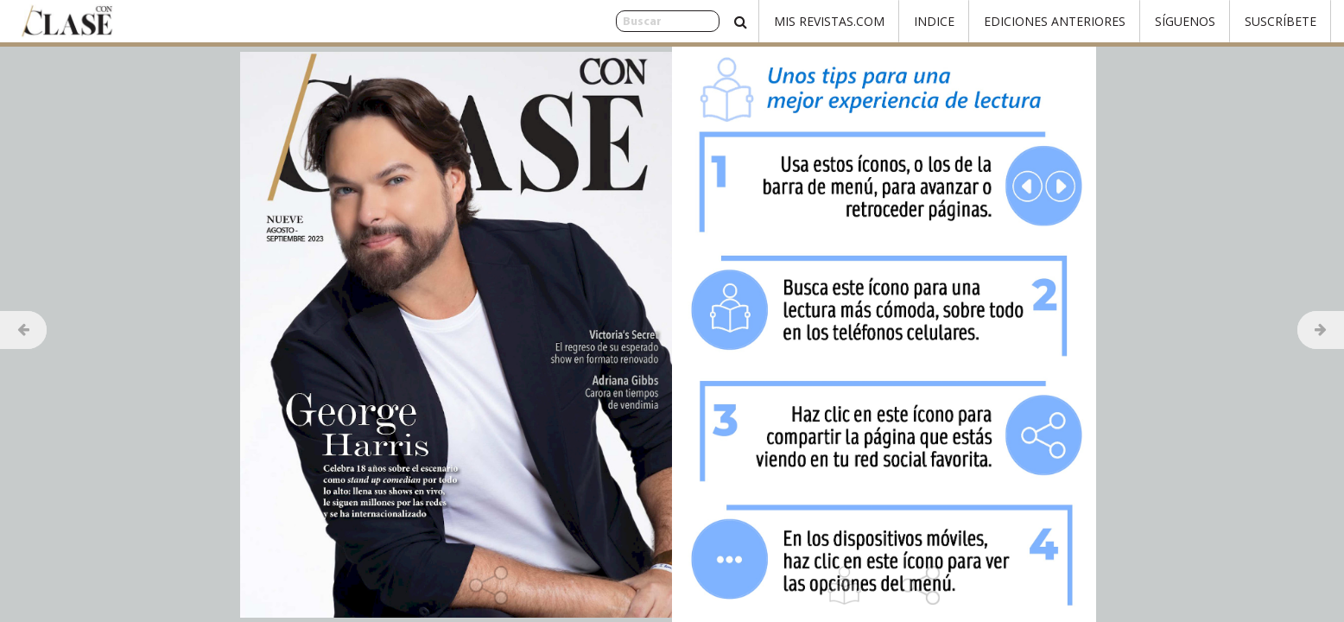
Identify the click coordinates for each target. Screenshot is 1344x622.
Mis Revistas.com (829, 21)
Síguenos (1185, 21)
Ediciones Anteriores (1054, 21)
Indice (934, 21)
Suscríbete (1280, 21)
